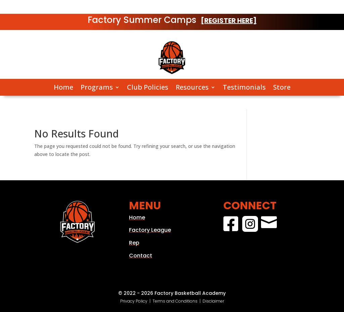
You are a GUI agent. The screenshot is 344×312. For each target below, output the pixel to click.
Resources (192, 87)
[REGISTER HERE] (229, 20)
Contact (140, 255)
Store (282, 87)
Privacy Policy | (136, 301)
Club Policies (147, 87)
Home (63, 87)
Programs (97, 87)
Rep (134, 243)
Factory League (150, 230)
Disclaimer (213, 301)
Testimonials (244, 87)
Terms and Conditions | (178, 301)
